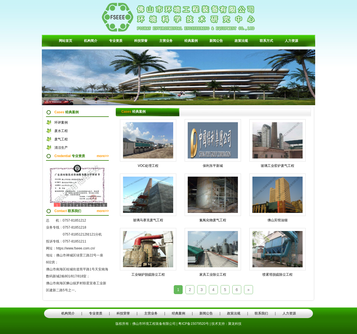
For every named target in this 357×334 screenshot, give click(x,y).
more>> (103, 156)
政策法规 (241, 41)
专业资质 (115, 41)
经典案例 (191, 41)
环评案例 (61, 122)
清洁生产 (61, 148)
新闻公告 (216, 41)
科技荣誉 (141, 41)
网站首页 (65, 41)
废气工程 (61, 139)
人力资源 (291, 41)
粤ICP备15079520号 (194, 324)
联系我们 (261, 313)
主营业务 (166, 41)
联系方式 (266, 41)
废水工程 (61, 131)
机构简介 (90, 41)
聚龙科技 (235, 324)
